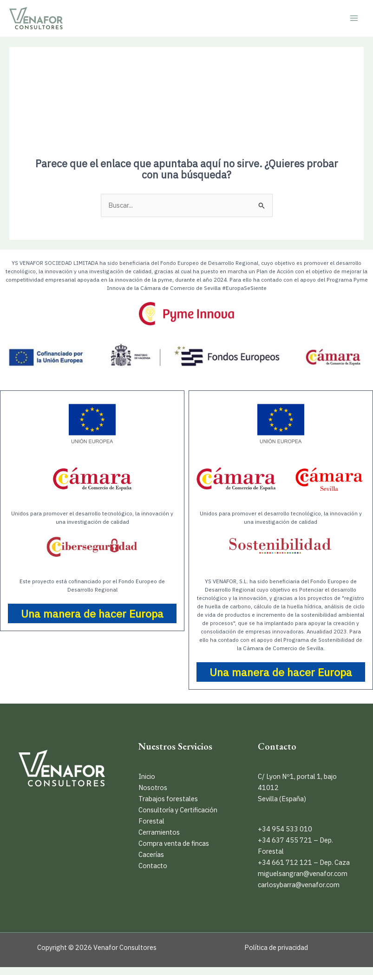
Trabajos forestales (168, 798)
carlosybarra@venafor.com (299, 884)
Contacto (152, 865)
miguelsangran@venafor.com (302, 873)
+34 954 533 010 (285, 828)
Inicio (146, 776)
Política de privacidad (276, 947)
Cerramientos (159, 832)
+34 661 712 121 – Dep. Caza (304, 862)
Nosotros (152, 787)
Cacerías (151, 854)
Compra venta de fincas (173, 843)
